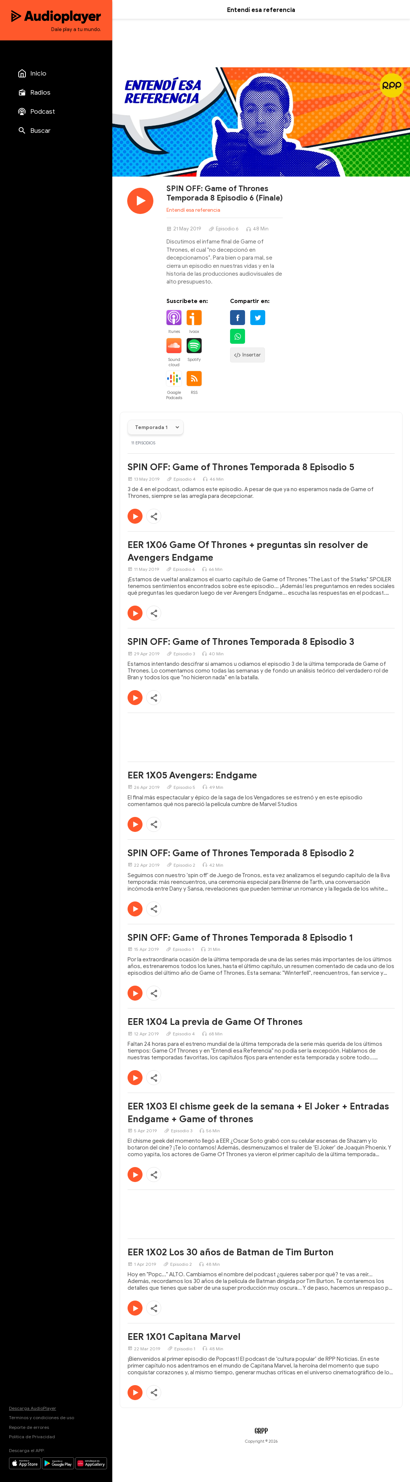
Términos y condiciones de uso (41, 1417)
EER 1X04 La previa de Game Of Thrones (215, 1022)
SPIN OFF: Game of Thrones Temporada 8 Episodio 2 (241, 853)
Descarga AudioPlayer (32, 1408)
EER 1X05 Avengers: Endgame (192, 775)
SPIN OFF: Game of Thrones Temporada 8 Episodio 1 (240, 937)
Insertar (247, 355)
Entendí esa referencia (193, 210)
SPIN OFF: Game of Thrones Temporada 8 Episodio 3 (241, 641)
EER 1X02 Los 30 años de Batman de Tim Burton (231, 1252)
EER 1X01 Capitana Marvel (184, 1336)
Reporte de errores (29, 1427)
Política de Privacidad (32, 1436)
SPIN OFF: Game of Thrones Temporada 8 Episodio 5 (241, 467)
